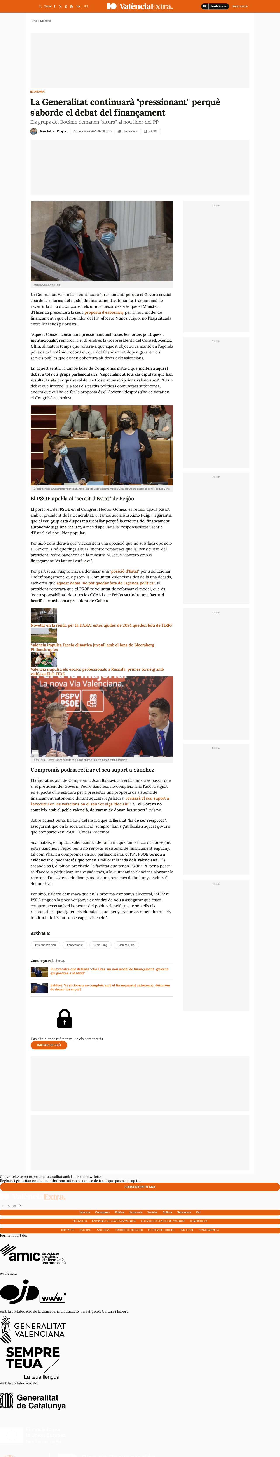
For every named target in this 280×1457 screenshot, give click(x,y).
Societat (152, 1212)
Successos (184, 1212)
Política (119, 1212)
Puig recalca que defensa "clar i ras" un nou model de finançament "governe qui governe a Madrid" (109, 971)
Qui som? (85, 1230)
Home (34, 20)
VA (78, 6)
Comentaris (127, 131)
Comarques (102, 1212)
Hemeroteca (198, 1221)
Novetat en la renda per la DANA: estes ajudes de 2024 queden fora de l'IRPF (101, 625)
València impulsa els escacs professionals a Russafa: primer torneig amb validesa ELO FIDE (97, 672)
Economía (136, 1212)
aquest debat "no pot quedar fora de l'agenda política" (106, 582)
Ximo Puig (100, 945)
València (85, 1212)
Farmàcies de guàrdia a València (114, 1221)
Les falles (80, 1221)
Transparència (209, 1230)
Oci (198, 1212)
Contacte (67, 1230)
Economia (37, 91)
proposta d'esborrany (104, 312)
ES (86, 6)
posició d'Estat (124, 571)
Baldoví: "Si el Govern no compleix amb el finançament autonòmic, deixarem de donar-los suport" (110, 987)
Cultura (167, 1212)
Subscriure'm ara (139, 1187)
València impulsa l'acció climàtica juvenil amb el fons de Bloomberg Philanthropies (92, 647)
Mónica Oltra (126, 945)
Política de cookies (161, 1230)
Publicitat (186, 1230)
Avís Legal (103, 1230)
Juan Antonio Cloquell (53, 131)
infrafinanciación (45, 945)
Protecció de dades (129, 1230)
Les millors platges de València (163, 1221)
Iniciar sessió (49, 1045)
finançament (75, 945)
